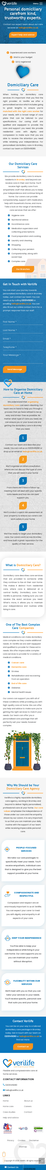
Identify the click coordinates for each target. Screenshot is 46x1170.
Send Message (14, 369)
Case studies (9, 1112)
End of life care (19, 683)
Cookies (21, 1140)
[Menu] (38, 4)
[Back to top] (42, 1161)
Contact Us (11, 1167)
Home (6, 1100)
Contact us (23, 1046)
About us (28, 1100)
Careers (28, 1106)
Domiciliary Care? (28, 565)
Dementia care (19, 667)
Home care (8, 1106)
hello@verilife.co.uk (28, 27)
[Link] (9, 4)
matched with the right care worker (21, 111)
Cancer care (18, 662)
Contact (28, 1112)
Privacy (10, 1140)
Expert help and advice (23, 34)
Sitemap (23, 1146)
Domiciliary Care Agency (23, 788)
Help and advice (11, 1117)
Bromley (21, 179)
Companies (26, 628)
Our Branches (23, 269)
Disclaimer (34, 1140)
